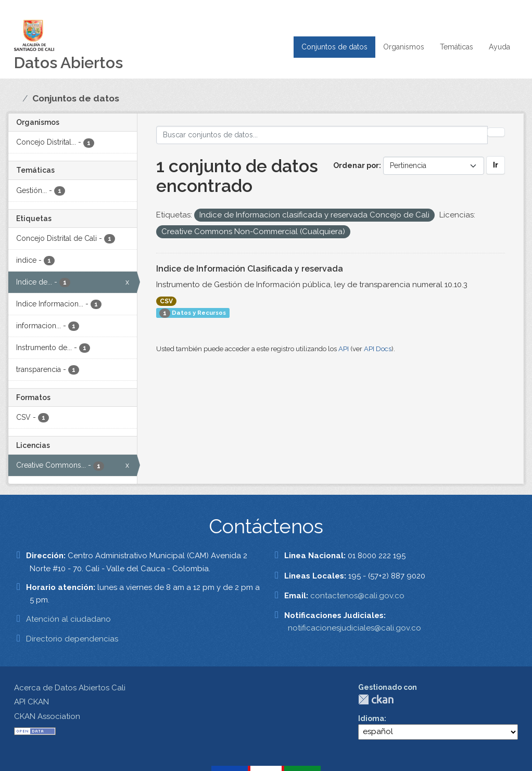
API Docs (377, 349)
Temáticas (456, 47)
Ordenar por (356, 165)
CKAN (376, 699)
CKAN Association (47, 716)
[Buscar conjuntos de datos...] (322, 135)
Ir (495, 165)
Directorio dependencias (72, 639)
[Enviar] (496, 132)
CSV (166, 301)
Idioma (371, 718)
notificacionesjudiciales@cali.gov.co (354, 628)
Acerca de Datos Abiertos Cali (69, 687)
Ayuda (499, 47)
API (343, 349)
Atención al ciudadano (68, 619)
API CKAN (31, 701)
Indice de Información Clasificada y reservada (249, 269)
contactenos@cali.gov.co (357, 595)
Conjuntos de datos (334, 47)
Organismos (403, 47)
